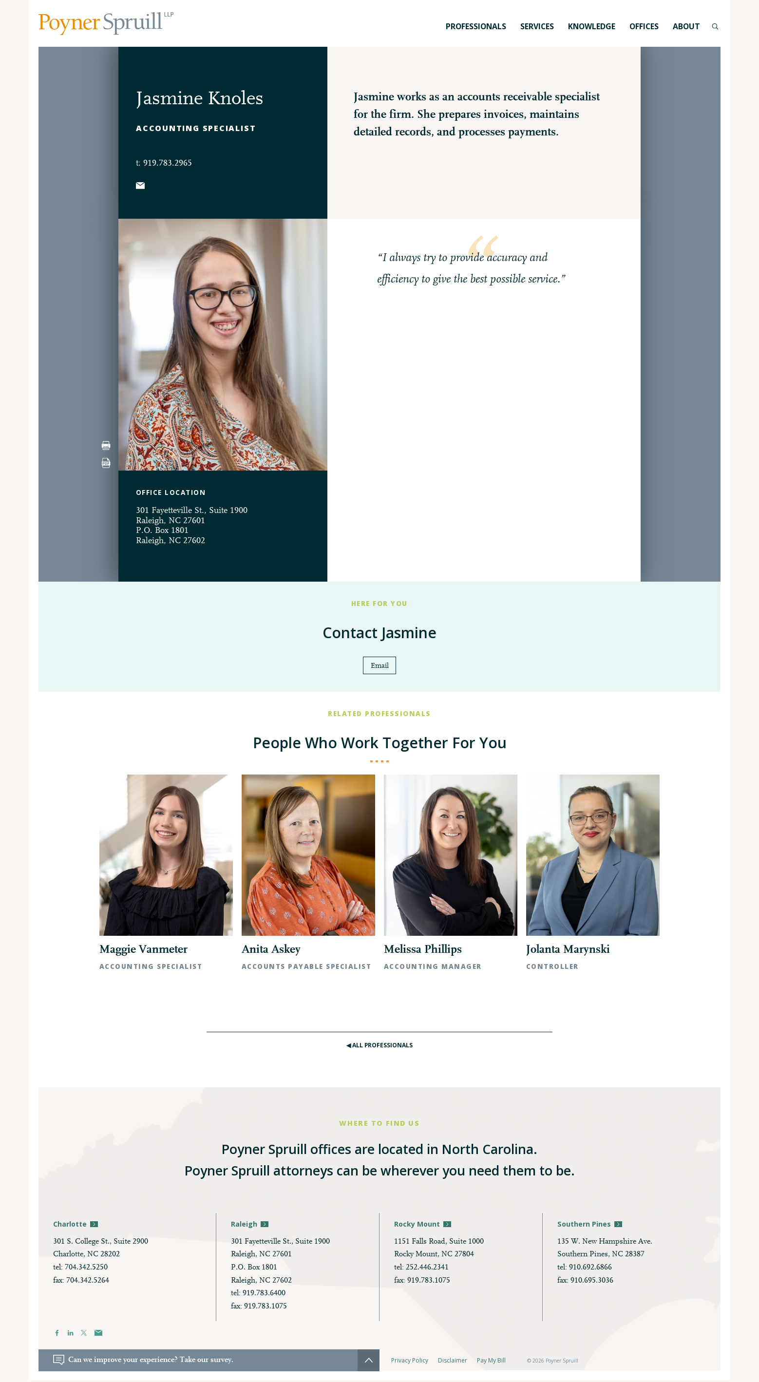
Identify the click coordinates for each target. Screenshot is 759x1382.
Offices (644, 26)
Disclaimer (452, 1362)
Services (537, 26)
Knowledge (591, 26)
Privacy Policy (409, 1362)
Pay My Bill (491, 1362)
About (686, 26)
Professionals (476, 26)
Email (380, 666)
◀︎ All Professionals (379, 1046)
